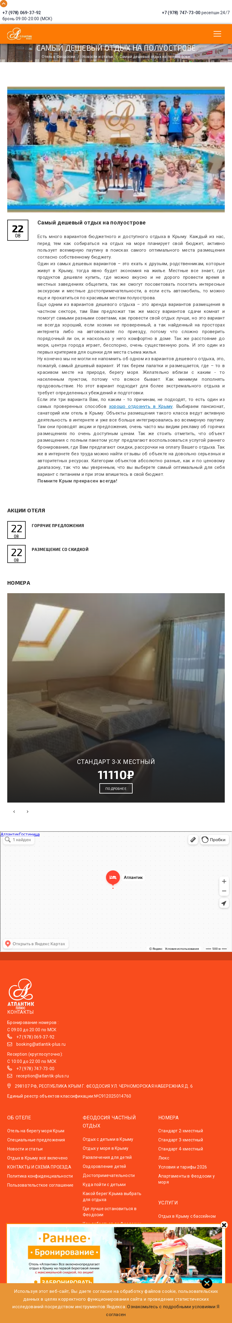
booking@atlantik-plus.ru (41, 1049)
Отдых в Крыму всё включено (37, 1163)
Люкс (163, 1163)
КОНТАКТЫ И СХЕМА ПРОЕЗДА (39, 1172)
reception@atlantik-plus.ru (42, 1081)
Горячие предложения (61, 525)
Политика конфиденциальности (40, 1181)
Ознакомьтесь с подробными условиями (171, 1306)
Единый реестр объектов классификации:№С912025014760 (69, 1101)
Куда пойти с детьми (104, 1189)
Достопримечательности (109, 1180)
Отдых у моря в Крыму (105, 1153)
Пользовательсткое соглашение (40, 1190)
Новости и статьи (25, 1154)
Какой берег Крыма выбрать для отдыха (112, 1201)
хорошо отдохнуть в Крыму (141, 406)
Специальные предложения (36, 1145)
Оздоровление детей (104, 1171)
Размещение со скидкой (64, 552)
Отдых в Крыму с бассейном (187, 1221)
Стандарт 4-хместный (180, 1154)
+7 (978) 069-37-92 (21, 12)
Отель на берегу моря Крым (35, 1136)
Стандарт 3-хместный (180, 1145)
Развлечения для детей (107, 1162)
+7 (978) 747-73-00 (181, 12)
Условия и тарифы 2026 (182, 1172)
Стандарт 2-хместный (180, 1136)
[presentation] (14, 817)
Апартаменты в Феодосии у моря (186, 1184)
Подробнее (116, 793)
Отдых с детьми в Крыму (108, 1144)
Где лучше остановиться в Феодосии (110, 1216)
